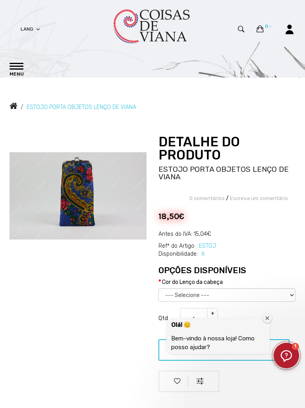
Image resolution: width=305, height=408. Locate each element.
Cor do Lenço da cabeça (192, 282)
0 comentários (207, 198)
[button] (286, 355)
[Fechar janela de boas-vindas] (267, 318)
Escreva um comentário (259, 198)
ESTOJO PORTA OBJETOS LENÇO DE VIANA (81, 107)
